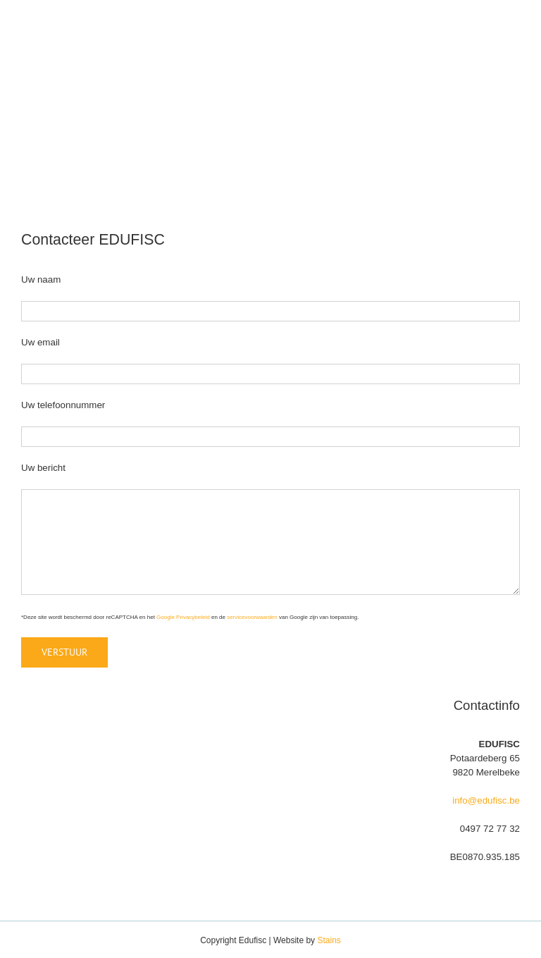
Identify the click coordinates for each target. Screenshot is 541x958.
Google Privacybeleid (183, 617)
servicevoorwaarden (252, 617)
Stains (328, 940)
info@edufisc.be (486, 800)
